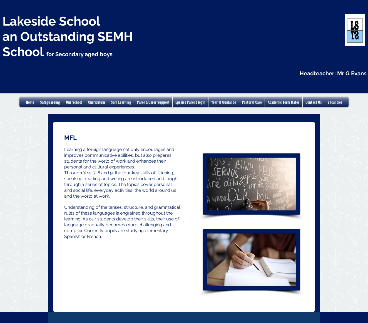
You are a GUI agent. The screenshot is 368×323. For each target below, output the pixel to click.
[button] (283, 102)
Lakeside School (51, 21)
